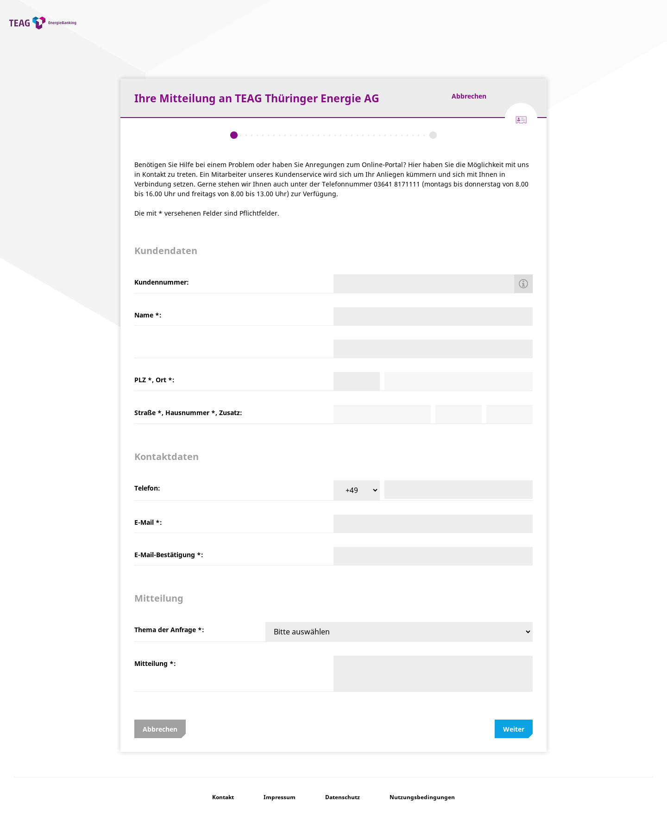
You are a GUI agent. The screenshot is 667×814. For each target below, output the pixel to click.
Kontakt (223, 797)
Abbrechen (469, 96)
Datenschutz (342, 797)
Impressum (280, 797)
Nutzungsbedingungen (422, 797)
